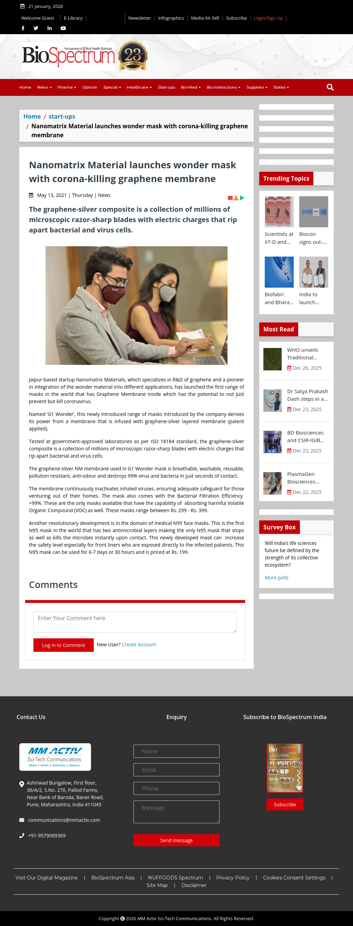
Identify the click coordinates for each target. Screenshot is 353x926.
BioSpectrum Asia (112, 878)
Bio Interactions (222, 87)
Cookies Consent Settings (294, 878)
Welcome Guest (39, 18)
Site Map (157, 885)
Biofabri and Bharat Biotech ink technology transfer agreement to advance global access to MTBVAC (278, 298)
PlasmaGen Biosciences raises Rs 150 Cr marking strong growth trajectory (308, 478)
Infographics (171, 18)
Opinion (89, 87)
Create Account (139, 644)
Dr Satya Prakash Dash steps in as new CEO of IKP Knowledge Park (307, 395)
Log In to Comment (63, 645)
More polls (277, 577)
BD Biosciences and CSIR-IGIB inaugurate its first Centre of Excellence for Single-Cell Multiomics (305, 436)
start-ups (62, 116)
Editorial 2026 (105, 18)
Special (110, 87)
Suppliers (255, 87)
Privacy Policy (233, 878)
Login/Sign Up (268, 18)
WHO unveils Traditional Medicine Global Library (306, 353)
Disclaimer (193, 885)
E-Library (73, 18)
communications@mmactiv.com (63, 820)
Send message (176, 840)
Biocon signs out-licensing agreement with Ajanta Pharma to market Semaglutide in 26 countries (313, 238)
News (42, 87)
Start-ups (166, 87)
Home (25, 87)
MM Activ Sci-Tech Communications (174, 918)
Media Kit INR (205, 18)
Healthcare (137, 87)
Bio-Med (189, 87)
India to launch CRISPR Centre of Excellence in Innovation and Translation (312, 298)
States (279, 87)
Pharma (65, 87)
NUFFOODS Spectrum (175, 878)
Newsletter (139, 18)
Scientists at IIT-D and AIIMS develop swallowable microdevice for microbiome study (279, 238)
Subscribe (236, 18)
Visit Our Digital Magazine (47, 878)
